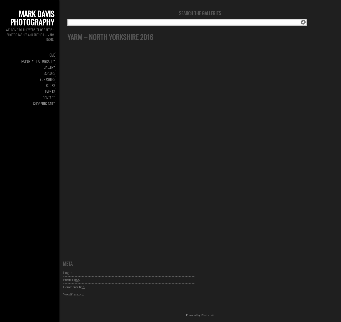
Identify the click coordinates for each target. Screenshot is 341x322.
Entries (71, 280)
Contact (49, 97)
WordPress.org (73, 294)
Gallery (49, 67)
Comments (74, 287)
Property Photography (37, 61)
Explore (49, 73)
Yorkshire (47, 79)
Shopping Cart (44, 104)
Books (50, 85)
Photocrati (207, 315)
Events (50, 91)
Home (51, 55)
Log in (67, 273)
